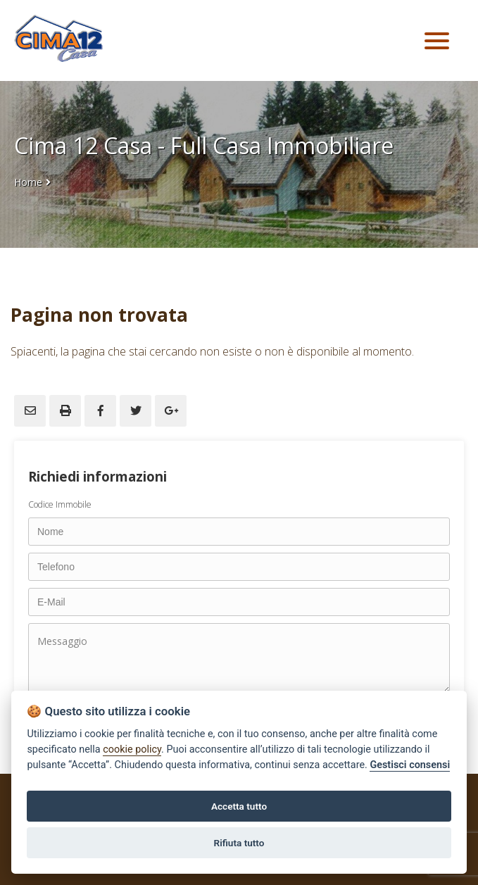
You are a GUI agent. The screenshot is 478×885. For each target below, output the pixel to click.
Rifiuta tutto (239, 842)
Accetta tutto (239, 806)
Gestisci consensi (410, 765)
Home (28, 182)
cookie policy (132, 749)
